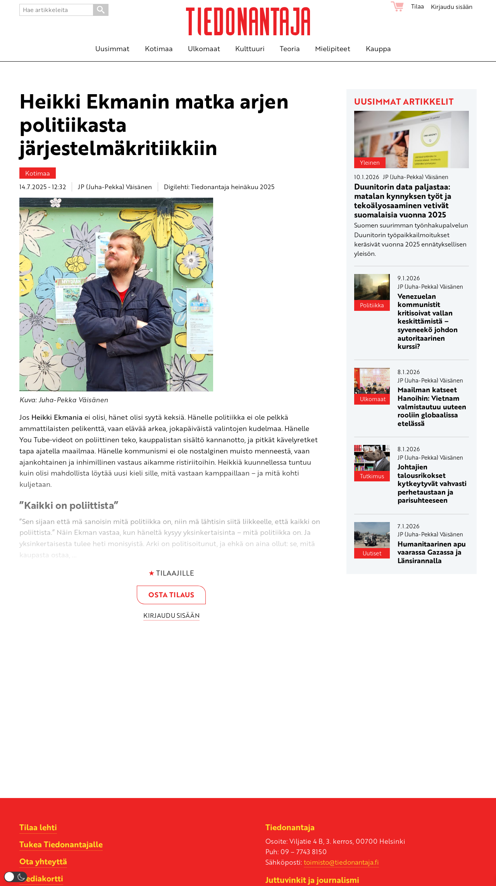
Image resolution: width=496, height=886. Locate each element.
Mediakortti (41, 878)
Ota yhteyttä (43, 861)
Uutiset (372, 553)
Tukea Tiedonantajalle (61, 844)
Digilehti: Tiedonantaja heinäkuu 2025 (219, 186)
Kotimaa (37, 173)
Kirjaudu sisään (451, 6)
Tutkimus (372, 476)
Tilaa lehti (38, 827)
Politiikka (372, 305)
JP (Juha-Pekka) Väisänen (115, 186)
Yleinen (370, 162)
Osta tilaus (171, 595)
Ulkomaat (373, 399)
